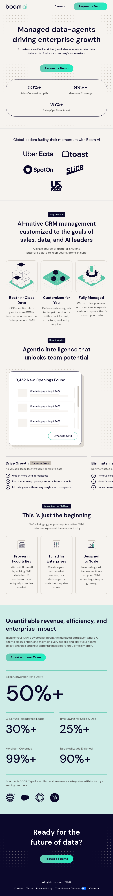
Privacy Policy (44, 888)
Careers (59, 6)
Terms (29, 888)
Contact (94, 888)
